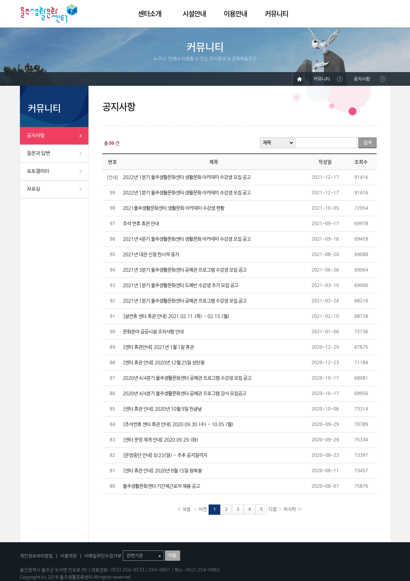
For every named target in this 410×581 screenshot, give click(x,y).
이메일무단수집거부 (102, 556)
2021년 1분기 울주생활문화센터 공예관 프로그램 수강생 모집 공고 (185, 301)
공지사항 (36, 135)
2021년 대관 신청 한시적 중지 (151, 254)
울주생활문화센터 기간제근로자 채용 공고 (161, 486)
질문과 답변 (38, 153)
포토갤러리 (38, 171)
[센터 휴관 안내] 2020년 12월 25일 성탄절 (163, 362)
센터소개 (149, 14)
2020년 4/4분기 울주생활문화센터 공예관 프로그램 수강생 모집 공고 (187, 378)
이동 (172, 555)
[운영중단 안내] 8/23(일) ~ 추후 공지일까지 (165, 455)
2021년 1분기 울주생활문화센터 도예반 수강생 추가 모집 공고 (180, 285)
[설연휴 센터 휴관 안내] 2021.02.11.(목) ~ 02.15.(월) (176, 316)
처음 (187, 509)
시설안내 (194, 14)
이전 (203, 509)
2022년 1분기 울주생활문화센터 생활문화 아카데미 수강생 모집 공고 (187, 177)
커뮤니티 (276, 14)
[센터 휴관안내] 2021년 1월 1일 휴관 (158, 347)
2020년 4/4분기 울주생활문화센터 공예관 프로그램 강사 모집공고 (184, 393)
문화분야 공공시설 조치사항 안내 (153, 332)
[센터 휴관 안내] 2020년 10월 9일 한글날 (162, 409)
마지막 (290, 509)
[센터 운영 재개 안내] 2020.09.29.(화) (160, 440)
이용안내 (235, 14)
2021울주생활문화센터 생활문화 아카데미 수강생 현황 (173, 208)
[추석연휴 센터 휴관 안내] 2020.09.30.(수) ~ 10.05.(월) (178, 424)
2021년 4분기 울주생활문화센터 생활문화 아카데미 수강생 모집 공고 (187, 239)
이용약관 (68, 556)
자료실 (33, 189)
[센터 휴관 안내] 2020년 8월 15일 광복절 (162, 471)
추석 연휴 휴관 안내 (141, 223)
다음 (273, 509)
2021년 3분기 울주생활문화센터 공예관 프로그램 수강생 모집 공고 (185, 270)
